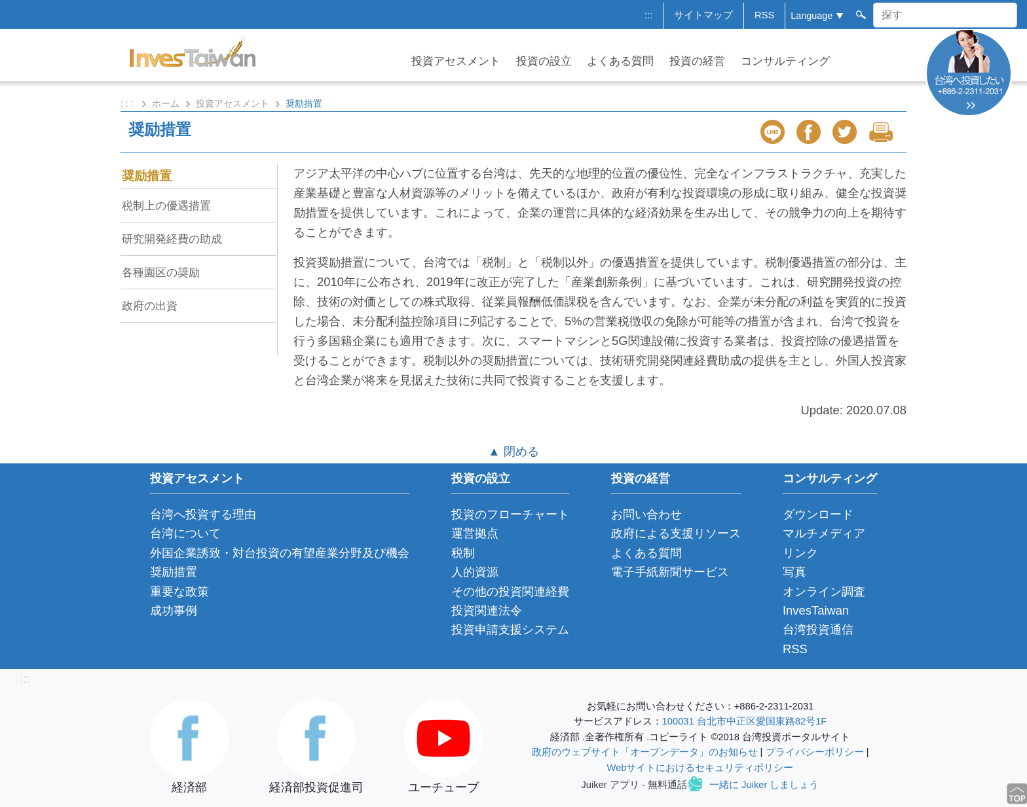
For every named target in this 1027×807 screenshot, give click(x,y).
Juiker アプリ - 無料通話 (634, 785)
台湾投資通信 (818, 629)
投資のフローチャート (510, 514)
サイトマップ (703, 15)
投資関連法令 (486, 610)
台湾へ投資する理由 (203, 514)
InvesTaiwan (816, 610)
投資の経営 (697, 61)
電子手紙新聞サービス (670, 572)
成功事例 (173, 610)
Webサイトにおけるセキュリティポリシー (700, 767)
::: (648, 15)
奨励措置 (147, 176)
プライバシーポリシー (815, 752)
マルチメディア (824, 533)
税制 (463, 553)
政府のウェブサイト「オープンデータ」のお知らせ (645, 752)
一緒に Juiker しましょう (764, 785)
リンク (800, 553)
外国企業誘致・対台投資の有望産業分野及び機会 (279, 553)
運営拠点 (474, 533)
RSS (764, 15)
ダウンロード (818, 514)
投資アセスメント (455, 61)
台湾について (185, 533)
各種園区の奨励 (161, 272)
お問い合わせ (646, 514)
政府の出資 (149, 305)
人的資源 (474, 572)
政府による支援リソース (676, 533)
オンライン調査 (824, 591)
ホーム (165, 103)
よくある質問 (620, 61)
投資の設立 (544, 61)
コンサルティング (785, 61)
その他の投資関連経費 (510, 591)
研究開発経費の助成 (172, 238)
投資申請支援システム (510, 629)
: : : (128, 103)
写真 (794, 572)
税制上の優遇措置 (166, 205)
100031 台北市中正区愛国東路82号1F (744, 721)
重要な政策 (179, 591)
